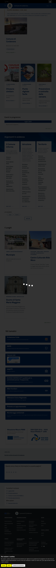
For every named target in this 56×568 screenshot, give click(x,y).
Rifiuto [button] (9, 565)
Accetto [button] (3, 565)
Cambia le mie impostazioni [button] (18, 565)
